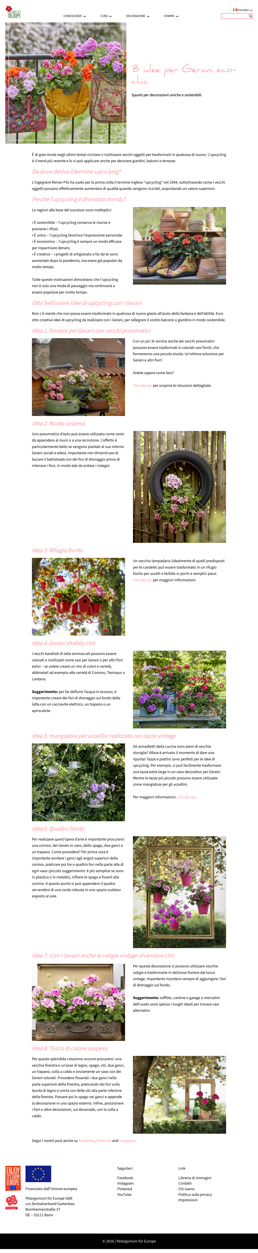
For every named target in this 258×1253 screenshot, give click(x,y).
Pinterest (103, 1141)
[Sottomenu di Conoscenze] (84, 16)
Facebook (86, 1141)
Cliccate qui (142, 385)
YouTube (124, 1194)
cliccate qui (186, 797)
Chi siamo (186, 1189)
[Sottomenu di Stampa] (177, 16)
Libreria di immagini (194, 1178)
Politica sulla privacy (195, 1194)
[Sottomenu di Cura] (110, 16)
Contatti (185, 1183)
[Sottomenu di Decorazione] (148, 16)
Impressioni (188, 1200)
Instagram (127, 1141)
